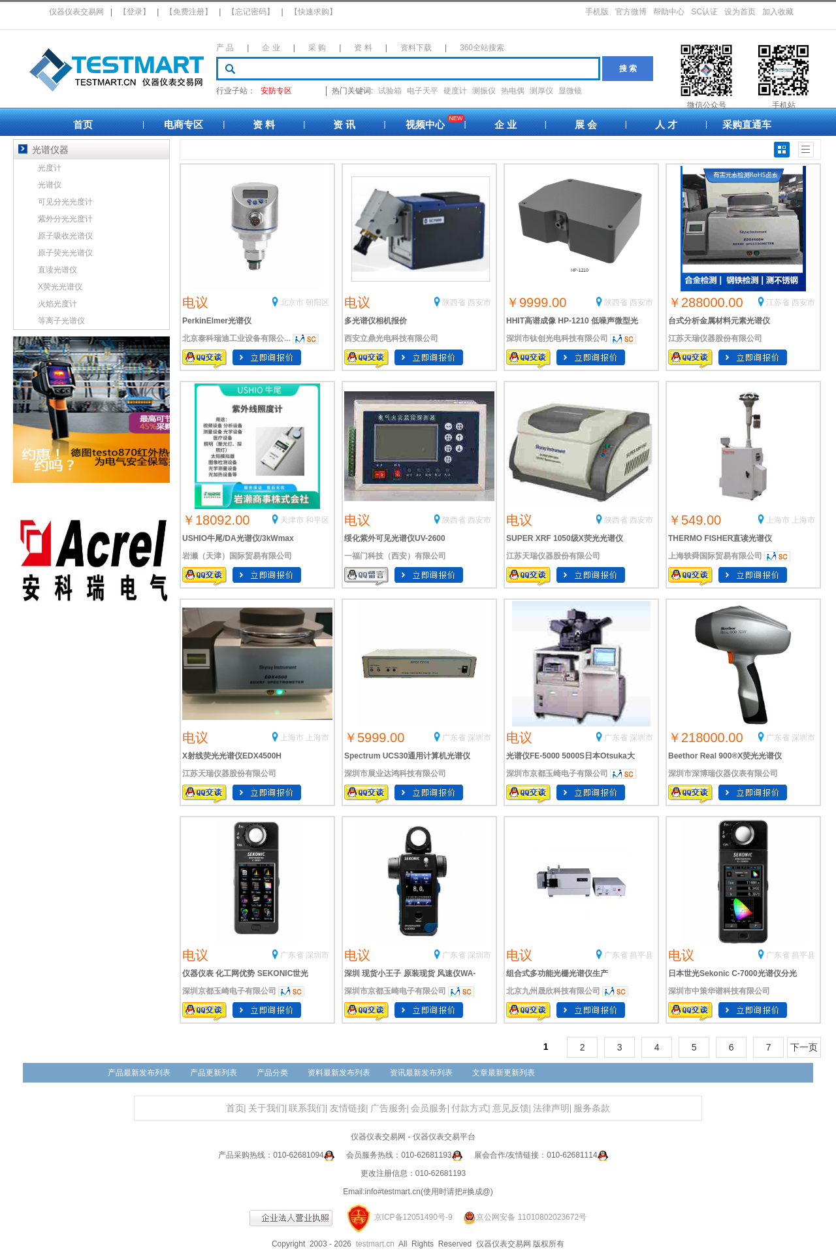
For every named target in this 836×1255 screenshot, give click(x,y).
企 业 (271, 47)
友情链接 (348, 1108)
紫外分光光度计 (65, 218)
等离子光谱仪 (61, 320)
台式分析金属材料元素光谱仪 (719, 320)
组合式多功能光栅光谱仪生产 (557, 973)
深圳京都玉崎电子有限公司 (229, 991)
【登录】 (134, 11)
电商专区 (183, 124)
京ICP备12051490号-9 (413, 1217)
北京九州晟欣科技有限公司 (553, 991)
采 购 (317, 47)
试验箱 (390, 90)
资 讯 (344, 124)
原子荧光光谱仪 (65, 252)
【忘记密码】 (250, 11)
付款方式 (469, 1108)
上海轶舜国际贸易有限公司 (715, 556)
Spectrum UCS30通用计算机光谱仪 (407, 755)
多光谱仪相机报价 (375, 320)
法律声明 (551, 1108)
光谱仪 (49, 184)
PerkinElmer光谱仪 (216, 320)
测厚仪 (541, 90)
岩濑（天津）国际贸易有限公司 (237, 556)
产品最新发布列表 (139, 1072)
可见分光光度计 (65, 201)
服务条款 (591, 1108)
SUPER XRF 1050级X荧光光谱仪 (564, 538)
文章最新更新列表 (503, 1072)
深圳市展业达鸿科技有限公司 (395, 773)
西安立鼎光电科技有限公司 (391, 338)
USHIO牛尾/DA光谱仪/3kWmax (238, 538)
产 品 (225, 47)
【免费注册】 (188, 11)
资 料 (363, 47)
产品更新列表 (213, 1072)
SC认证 (704, 11)
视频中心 (425, 124)
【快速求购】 (313, 11)
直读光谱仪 (57, 269)
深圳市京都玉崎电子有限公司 (557, 773)
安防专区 (276, 90)
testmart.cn (375, 1243)
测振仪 (484, 90)
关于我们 (266, 1108)
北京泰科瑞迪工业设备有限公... (236, 338)
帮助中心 (668, 11)
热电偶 (512, 90)
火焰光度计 (57, 303)
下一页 (804, 1047)
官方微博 (631, 11)
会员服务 (429, 1108)
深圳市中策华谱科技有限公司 (719, 991)
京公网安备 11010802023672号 (521, 1217)
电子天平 (422, 90)
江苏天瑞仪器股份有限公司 (715, 338)
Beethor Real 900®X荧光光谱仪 (725, 755)
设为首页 (740, 11)
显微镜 (570, 90)
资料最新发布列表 (339, 1072)
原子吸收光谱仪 (65, 235)
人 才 (666, 124)
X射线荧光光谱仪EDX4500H (231, 755)
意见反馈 (510, 1108)
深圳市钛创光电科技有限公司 (557, 338)
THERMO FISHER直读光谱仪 (720, 538)
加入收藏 (778, 11)
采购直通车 (746, 124)
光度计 (49, 167)
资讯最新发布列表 (421, 1072)
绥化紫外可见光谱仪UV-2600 (394, 538)
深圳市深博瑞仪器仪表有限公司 (723, 773)
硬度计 (455, 90)
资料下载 (416, 47)
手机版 (597, 11)
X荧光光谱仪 (60, 286)
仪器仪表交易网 (76, 11)
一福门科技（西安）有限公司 (395, 556)
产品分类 (272, 1072)
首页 (83, 124)
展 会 (586, 124)
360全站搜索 (482, 47)
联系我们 (307, 1108)
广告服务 (388, 1108)
